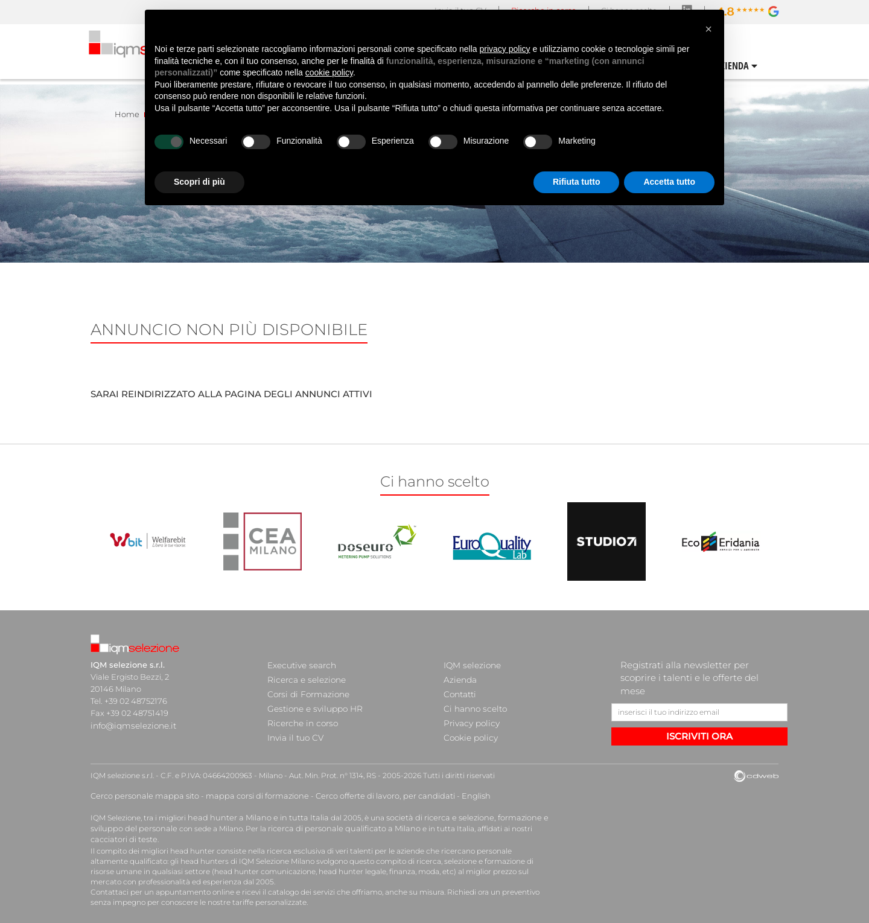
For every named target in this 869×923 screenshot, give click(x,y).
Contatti (459, 689)
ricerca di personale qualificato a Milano (330, 821)
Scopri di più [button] (199, 182)
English (447, 790)
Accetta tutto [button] (669, 182)
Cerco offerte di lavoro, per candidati (363, 790)
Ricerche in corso (300, 713)
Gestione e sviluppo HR (312, 701)
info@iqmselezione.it (131, 725)
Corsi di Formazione (305, 689)
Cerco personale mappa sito (141, 790)
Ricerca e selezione (303, 677)
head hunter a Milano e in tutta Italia (252, 811)
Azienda (460, 677)
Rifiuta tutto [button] (576, 182)
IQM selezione (471, 664)
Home (127, 114)
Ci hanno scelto (473, 701)
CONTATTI (758, 65)
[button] (708, 29)
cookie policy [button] (329, 72)
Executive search (300, 664)
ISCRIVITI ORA (699, 736)
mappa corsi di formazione (245, 790)
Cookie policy (469, 725)
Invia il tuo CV (293, 725)
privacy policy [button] (505, 49)
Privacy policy (469, 713)
